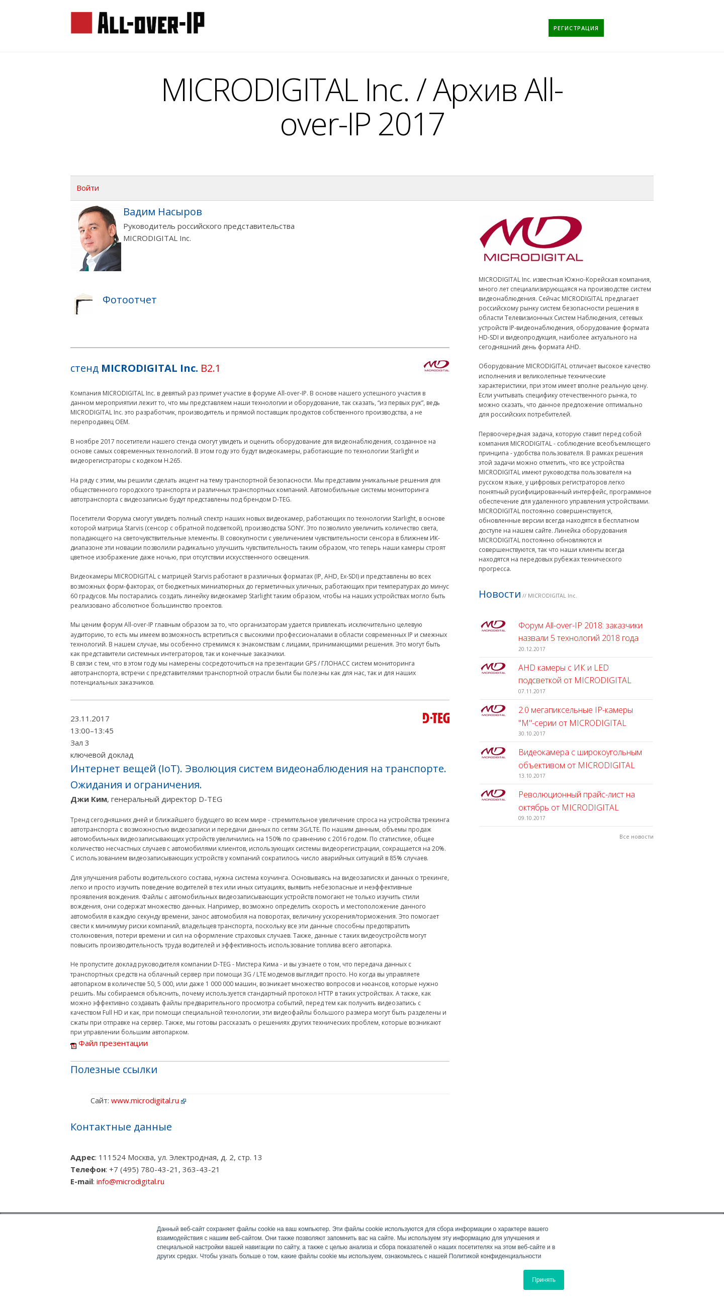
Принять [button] (544, 1279)
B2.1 (211, 368)
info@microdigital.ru (130, 1181)
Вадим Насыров (162, 211)
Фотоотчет (130, 299)
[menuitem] (576, 28)
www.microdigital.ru (145, 1100)
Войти (87, 188)
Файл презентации (109, 1043)
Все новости (636, 836)
